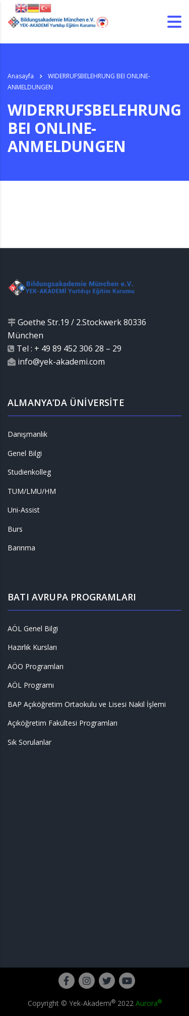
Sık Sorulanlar (29, 742)
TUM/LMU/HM (32, 491)
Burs (15, 529)
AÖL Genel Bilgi (33, 628)
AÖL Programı (31, 685)
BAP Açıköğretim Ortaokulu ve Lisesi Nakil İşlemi (87, 704)
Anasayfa (21, 76)
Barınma (21, 547)
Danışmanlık (27, 434)
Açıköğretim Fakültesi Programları (62, 723)
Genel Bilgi (25, 453)
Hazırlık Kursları (32, 647)
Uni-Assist (24, 510)
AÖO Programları (36, 666)
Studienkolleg (29, 472)
